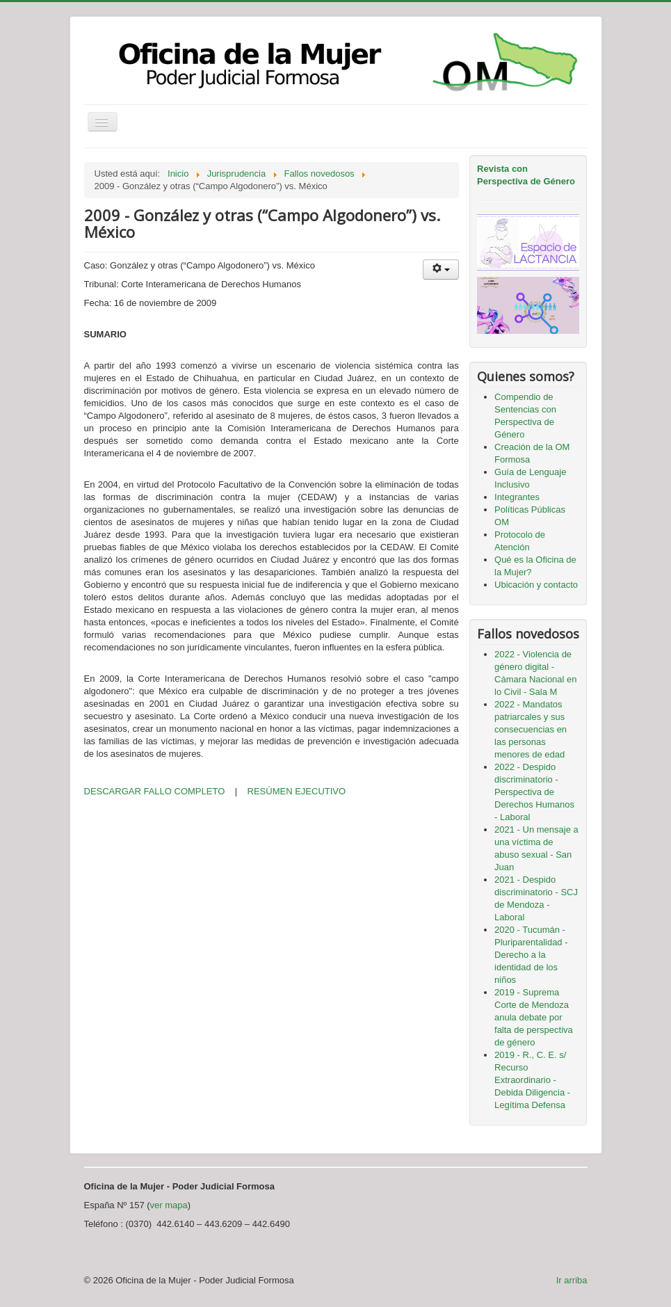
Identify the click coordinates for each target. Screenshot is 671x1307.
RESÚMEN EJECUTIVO (297, 791)
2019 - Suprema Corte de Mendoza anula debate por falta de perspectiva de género (533, 1017)
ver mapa (169, 1205)
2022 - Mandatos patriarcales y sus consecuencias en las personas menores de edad (530, 729)
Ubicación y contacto (536, 584)
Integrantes (517, 497)
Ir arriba (572, 1280)
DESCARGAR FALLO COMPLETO (154, 791)
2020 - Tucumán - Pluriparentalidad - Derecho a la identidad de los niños (531, 954)
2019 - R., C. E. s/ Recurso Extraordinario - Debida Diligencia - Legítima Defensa (532, 1080)
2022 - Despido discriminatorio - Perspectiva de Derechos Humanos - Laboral (534, 792)
